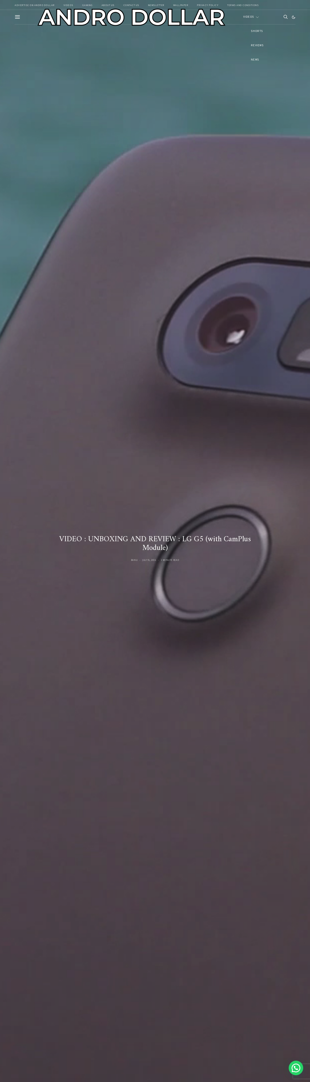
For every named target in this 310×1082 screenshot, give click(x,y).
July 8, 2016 (149, 560)
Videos (248, 17)
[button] (293, 17)
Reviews (257, 45)
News (255, 59)
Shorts (257, 31)
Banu (134, 560)
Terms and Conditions (243, 5)
